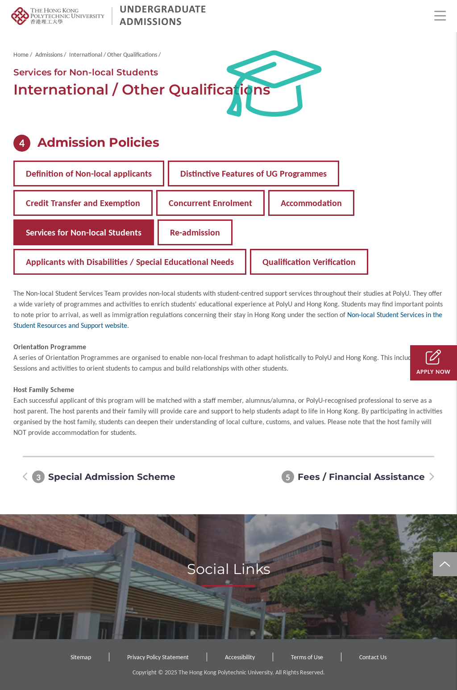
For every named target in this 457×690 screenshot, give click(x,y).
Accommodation (311, 203)
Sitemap (81, 657)
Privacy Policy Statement (158, 657)
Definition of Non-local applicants (89, 173)
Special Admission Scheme (111, 476)
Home (21, 54)
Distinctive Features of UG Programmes (253, 173)
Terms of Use (307, 657)
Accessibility (240, 657)
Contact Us (372, 657)
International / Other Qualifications (113, 54)
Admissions (48, 54)
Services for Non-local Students (83, 232)
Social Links (228, 569)
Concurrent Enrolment (210, 203)
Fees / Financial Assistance (361, 476)
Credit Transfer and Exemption (83, 203)
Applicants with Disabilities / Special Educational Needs (130, 261)
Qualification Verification (309, 261)
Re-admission (195, 232)
